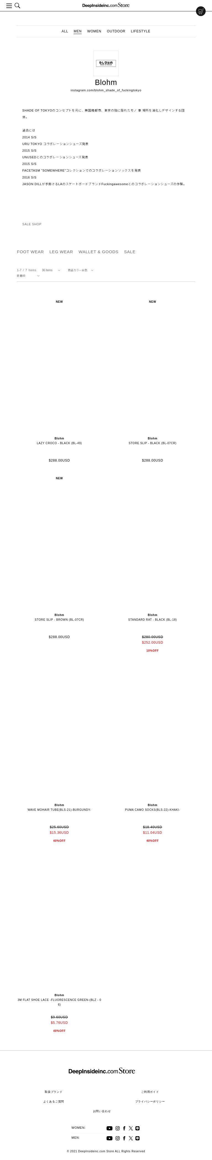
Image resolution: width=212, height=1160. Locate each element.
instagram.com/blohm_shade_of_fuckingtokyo (106, 90)
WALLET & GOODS (99, 252)
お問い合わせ (102, 1111)
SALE (130, 252)
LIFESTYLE (140, 31)
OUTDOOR (116, 31)
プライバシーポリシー (150, 1101)
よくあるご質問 (53, 1101)
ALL (65, 31)
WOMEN (94, 31)
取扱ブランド (54, 1091)
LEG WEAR (61, 252)
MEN (78, 31)
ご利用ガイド (150, 1091)
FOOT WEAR (30, 252)
